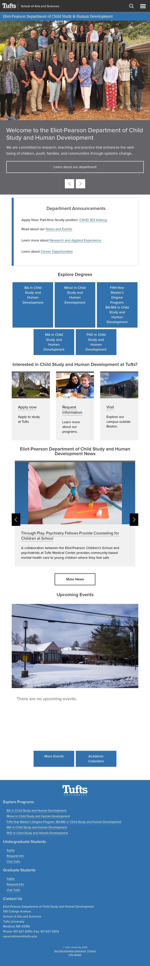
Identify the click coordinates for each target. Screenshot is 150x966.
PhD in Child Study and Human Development (96, 342)
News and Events (59, 229)
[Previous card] (69, 183)
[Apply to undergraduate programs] (11, 850)
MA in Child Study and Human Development (54, 342)
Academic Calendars (96, 759)
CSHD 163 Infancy (93, 219)
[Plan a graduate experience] (13, 890)
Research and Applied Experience (75, 240)
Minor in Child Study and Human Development (75, 295)
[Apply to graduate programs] (11, 878)
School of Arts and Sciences (40, 6)
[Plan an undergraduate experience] (13, 861)
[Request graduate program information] (15, 884)
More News (75, 579)
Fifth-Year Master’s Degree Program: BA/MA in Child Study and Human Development (117, 304)
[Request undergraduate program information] (15, 856)
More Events (54, 756)
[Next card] (80, 183)
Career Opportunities (57, 251)
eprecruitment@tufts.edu (20, 936)
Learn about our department (75, 166)
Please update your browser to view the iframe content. (75, 699)
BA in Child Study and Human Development (32, 295)
